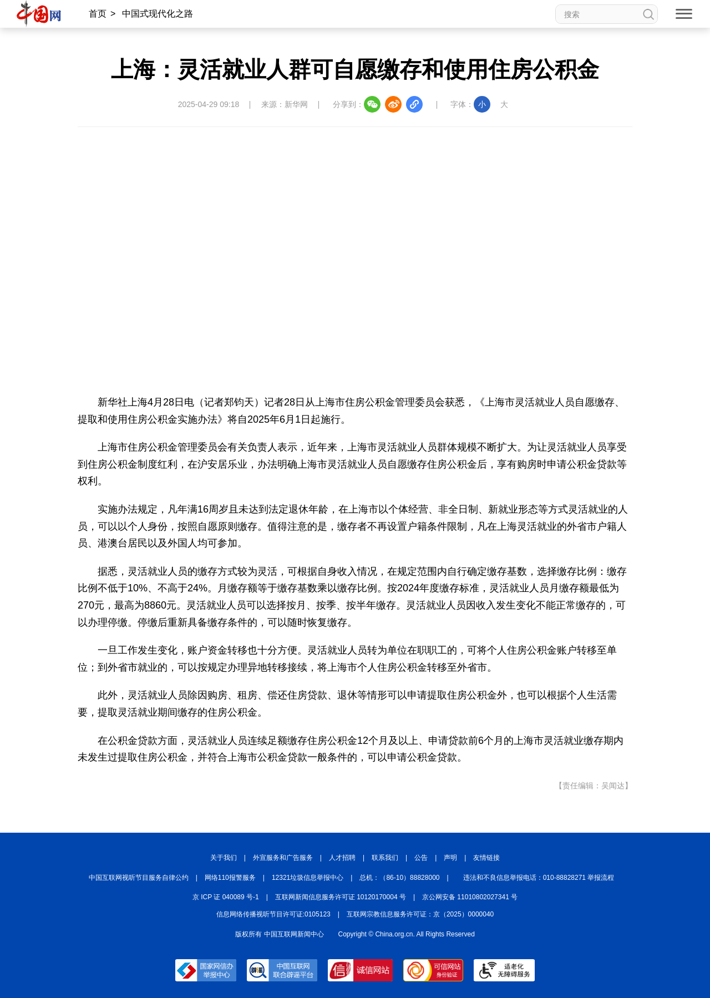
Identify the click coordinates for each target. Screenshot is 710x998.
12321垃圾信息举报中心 (307, 878)
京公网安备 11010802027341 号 (470, 897)
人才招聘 (342, 858)
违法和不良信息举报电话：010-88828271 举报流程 (539, 878)
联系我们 (385, 858)
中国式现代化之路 (157, 13)
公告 (421, 858)
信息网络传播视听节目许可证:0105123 (273, 914)
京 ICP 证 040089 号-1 (225, 897)
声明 (450, 858)
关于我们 (223, 858)
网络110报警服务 (230, 878)
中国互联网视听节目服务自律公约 (139, 878)
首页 (97, 13)
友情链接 (486, 858)
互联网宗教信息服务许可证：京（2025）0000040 (420, 914)
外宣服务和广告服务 (283, 858)
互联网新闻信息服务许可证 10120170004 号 (340, 897)
